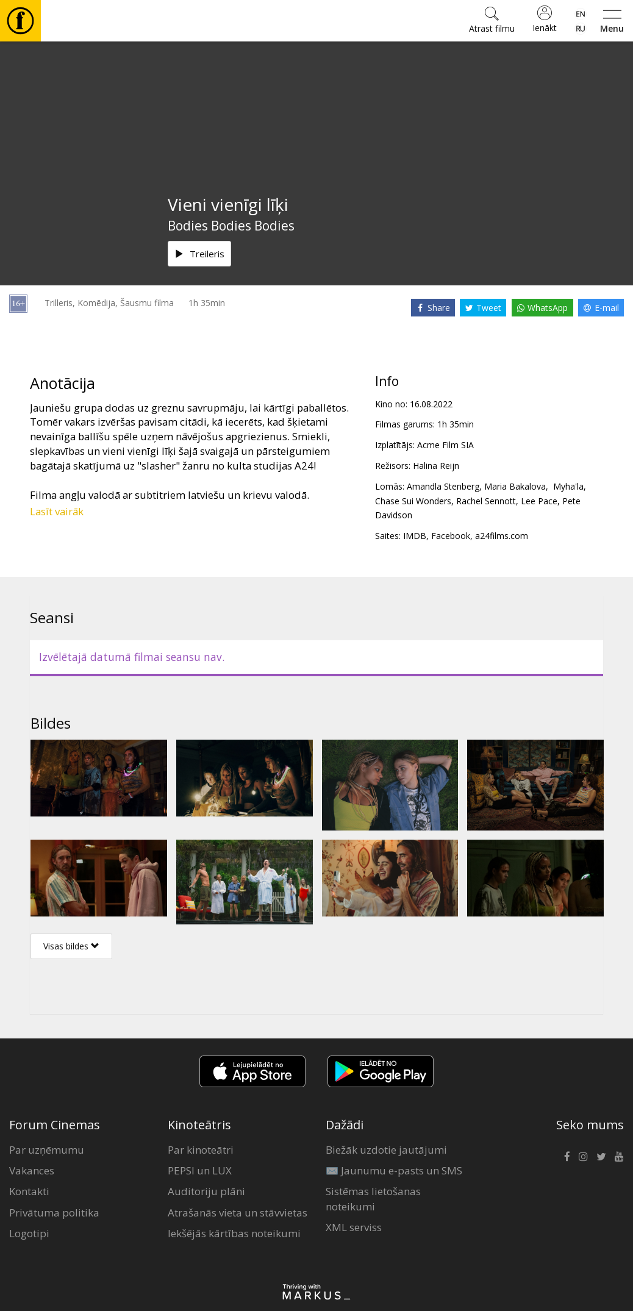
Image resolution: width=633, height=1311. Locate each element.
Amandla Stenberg (443, 486)
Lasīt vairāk (57, 511)
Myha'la (567, 486)
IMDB (414, 535)
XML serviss (354, 1227)
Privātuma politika (54, 1213)
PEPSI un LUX (200, 1170)
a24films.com (501, 535)
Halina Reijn (436, 465)
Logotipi (29, 1233)
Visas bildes (71, 946)
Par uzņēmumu (46, 1150)
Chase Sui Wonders (413, 501)
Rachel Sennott (486, 501)
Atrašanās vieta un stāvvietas (237, 1213)
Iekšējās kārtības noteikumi (234, 1233)
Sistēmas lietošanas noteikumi (373, 1198)
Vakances (31, 1170)
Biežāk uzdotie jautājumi (386, 1150)
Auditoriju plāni (206, 1191)
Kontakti (29, 1191)
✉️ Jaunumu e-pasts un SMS (394, 1170)
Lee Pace (539, 501)
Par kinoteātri (201, 1150)
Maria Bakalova (515, 486)
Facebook (450, 535)
